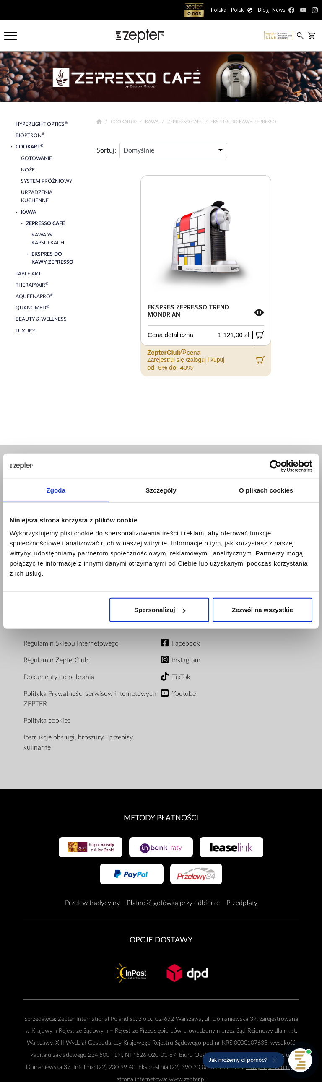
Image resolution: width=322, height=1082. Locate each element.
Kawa (152, 121)
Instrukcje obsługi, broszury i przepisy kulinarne (78, 742)
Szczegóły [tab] (160, 489)
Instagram (186, 660)
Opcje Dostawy (161, 940)
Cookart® (124, 121)
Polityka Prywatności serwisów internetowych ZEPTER (89, 698)
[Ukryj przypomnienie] (274, 1060)
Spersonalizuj (159, 609)
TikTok (181, 677)
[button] (243, 1060)
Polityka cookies (46, 720)
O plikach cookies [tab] (266, 489)
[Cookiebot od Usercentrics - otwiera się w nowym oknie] (275, 465)
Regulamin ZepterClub (55, 660)
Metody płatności (161, 818)
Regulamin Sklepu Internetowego (71, 643)
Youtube (184, 693)
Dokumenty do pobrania (58, 677)
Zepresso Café (185, 121)
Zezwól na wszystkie (262, 609)
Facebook (186, 643)
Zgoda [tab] (56, 489)
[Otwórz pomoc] (300, 1060)
